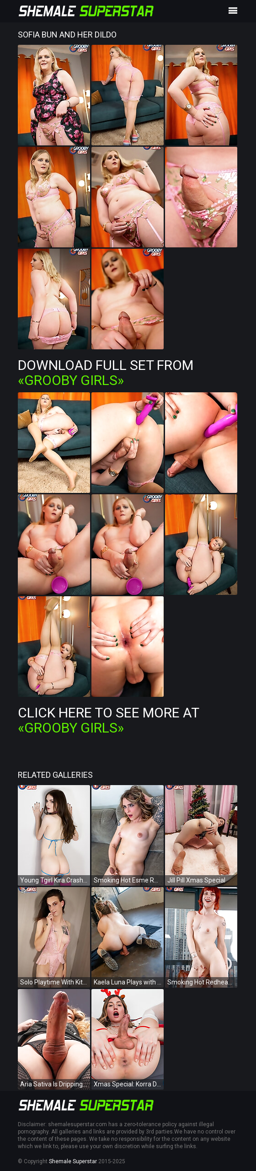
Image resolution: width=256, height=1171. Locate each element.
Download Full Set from (105, 372)
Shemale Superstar (73, 1161)
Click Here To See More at (108, 720)
